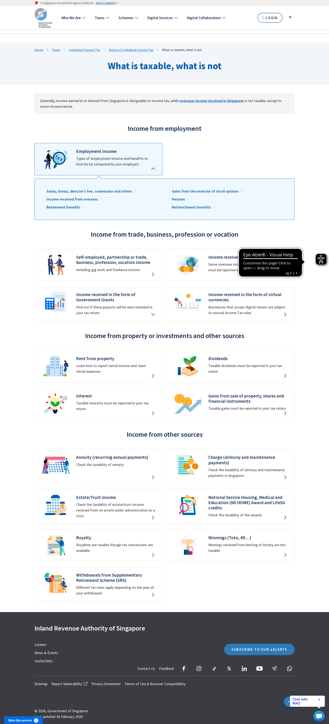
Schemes (126, 17)
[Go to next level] (83, 18)
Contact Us (146, 668)
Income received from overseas (72, 199)
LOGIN (270, 17)
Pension (178, 199)
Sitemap (40, 683)
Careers (40, 644)
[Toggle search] (290, 17)
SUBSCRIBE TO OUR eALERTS (259, 649)
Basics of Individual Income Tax (131, 50)
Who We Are (71, 17)
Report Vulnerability (69, 683)
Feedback (166, 668)
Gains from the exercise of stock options (205, 191)
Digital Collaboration (204, 17)
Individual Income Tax (84, 50)
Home (38, 50)
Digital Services (160, 17)
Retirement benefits (63, 207)
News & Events (46, 652)
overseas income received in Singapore (212, 100)
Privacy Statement (106, 683)
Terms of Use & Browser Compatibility (155, 683)
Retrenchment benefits (191, 207)
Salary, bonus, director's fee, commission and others (89, 191)
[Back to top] (289, 701)
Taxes (99, 17)
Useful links (43, 660)
